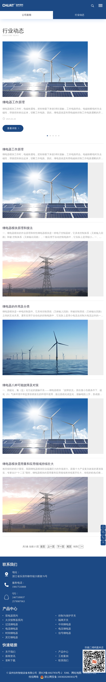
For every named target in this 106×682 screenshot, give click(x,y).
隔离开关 (63, 620)
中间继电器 (64, 624)
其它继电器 (11, 637)
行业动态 (79, 15)
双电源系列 (11, 615)
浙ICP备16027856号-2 (50, 672)
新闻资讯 (10, 656)
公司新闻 (26, 15)
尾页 (69, 546)
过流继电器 (11, 624)
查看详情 (12, 128)
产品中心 (10, 609)
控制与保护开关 (67, 615)
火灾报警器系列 (14, 620)
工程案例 (63, 656)
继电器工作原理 (14, 102)
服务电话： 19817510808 (19, 584)
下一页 (60, 546)
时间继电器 (11, 633)
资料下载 (10, 660)
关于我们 (10, 651)
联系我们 (10, 564)
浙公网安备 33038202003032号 (59, 676)
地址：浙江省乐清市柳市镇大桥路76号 (29, 574)
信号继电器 (64, 633)
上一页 (51, 546)
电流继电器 (11, 628)
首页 (42, 546)
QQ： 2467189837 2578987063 (18, 597)
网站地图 (76, 672)
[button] (47, 135)
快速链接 (10, 645)
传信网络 (34, 676)
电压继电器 (64, 628)
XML (67, 672)
